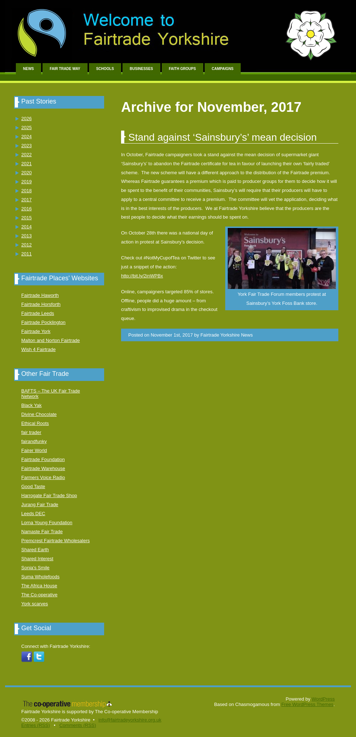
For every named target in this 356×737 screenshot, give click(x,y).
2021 (26, 163)
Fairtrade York (35, 331)
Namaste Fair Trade (42, 531)
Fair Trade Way (65, 69)
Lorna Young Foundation (46, 522)
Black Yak (31, 405)
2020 (26, 172)
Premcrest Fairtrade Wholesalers (55, 540)
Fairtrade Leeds (37, 313)
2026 (26, 118)
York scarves (34, 603)
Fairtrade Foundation (43, 459)
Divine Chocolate (39, 414)
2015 (26, 217)
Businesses (141, 69)
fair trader (31, 432)
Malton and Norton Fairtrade (50, 340)
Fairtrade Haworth (40, 295)
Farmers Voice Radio (43, 477)
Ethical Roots (35, 423)
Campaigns (222, 69)
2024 (26, 136)
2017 (26, 199)
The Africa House (39, 585)
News (28, 69)
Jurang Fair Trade (39, 504)
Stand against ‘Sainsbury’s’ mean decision (222, 137)
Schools (105, 69)
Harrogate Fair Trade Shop (49, 495)
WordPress (323, 699)
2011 (26, 253)
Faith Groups (182, 69)
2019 (26, 181)
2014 (26, 226)
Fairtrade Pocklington (43, 322)
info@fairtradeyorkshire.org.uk (129, 720)
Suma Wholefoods (40, 576)
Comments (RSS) (77, 725)
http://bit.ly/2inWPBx (142, 275)
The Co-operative (39, 594)
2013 (26, 235)
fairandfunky (34, 441)
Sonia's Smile (35, 567)
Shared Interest (37, 558)
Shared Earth (35, 549)
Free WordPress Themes (307, 704)
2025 (26, 127)
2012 (26, 244)
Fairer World (34, 450)
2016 (26, 208)
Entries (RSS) (35, 725)
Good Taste (33, 486)
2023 (26, 145)
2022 (26, 154)
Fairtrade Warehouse (43, 468)
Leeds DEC (33, 513)
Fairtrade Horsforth (41, 304)
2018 (26, 190)
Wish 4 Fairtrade (38, 349)
